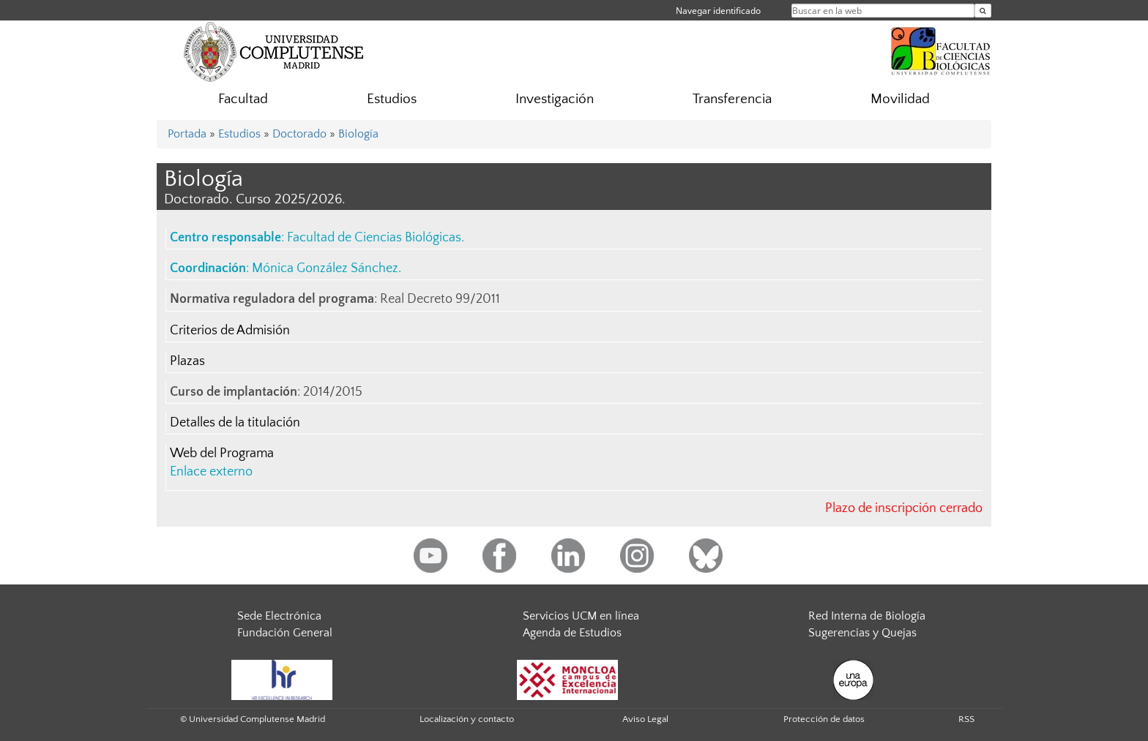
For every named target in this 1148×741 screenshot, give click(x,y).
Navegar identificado (718, 10)
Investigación (554, 99)
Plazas (187, 361)
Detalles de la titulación (235, 422)
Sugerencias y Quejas (862, 632)
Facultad (243, 99)
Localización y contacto (467, 719)
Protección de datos (824, 719)
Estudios (392, 99)
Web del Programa (222, 453)
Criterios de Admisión (230, 330)
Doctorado (299, 133)
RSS (966, 719)
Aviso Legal (645, 719)
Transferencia (732, 99)
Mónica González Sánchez (325, 268)
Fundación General (284, 632)
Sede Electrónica (279, 615)
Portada (187, 133)
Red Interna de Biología (866, 615)
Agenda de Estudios (572, 632)
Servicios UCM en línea (581, 615)
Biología (358, 133)
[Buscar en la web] (982, 11)
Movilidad (900, 99)
